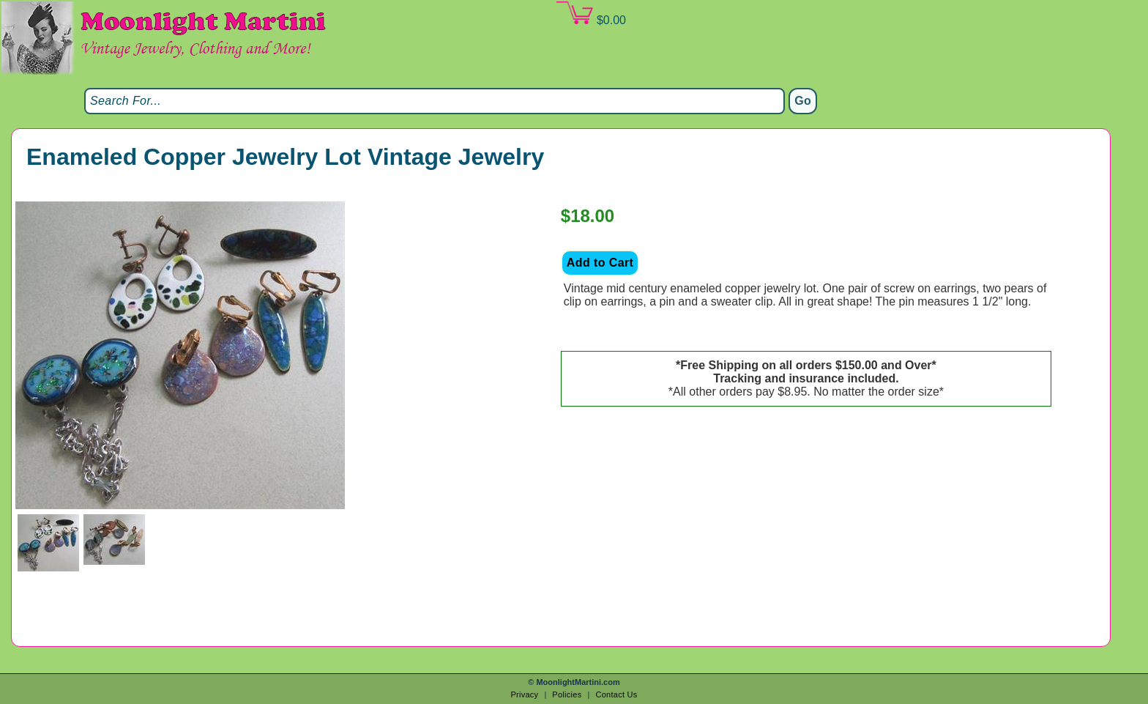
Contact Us (616, 694)
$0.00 (590, 13)
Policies (566, 694)
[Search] (434, 101)
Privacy (524, 694)
